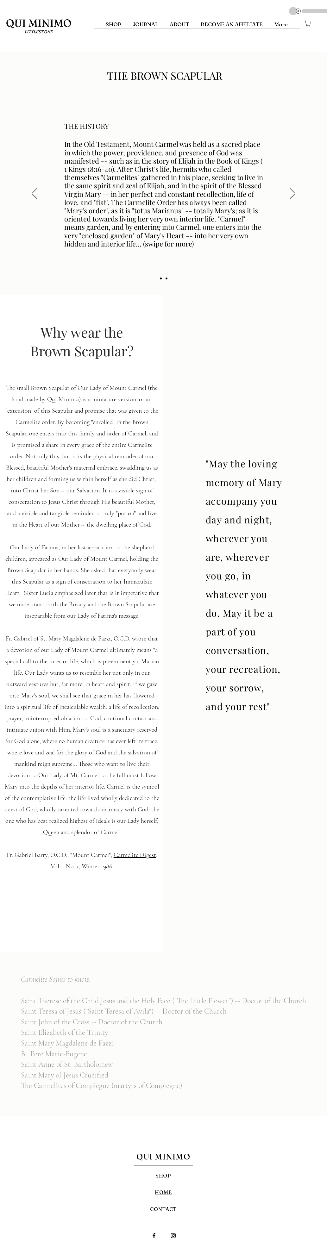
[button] (308, 23)
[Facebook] (154, 1235)
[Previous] (34, 194)
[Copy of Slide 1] (166, 278)
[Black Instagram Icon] (173, 1235)
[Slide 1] (161, 278)
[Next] (292, 194)
